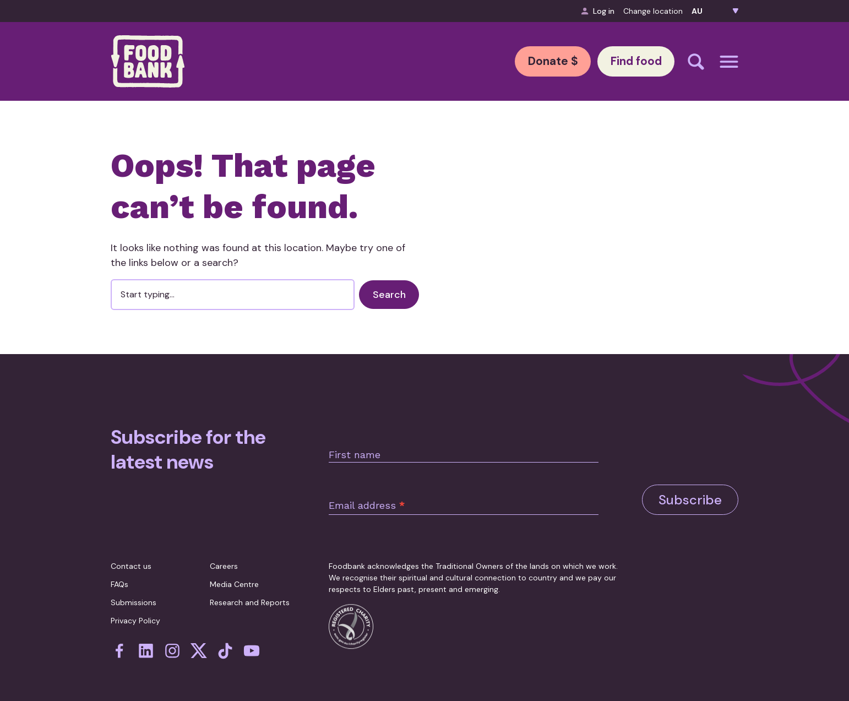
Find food (629, 61)
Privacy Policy (135, 618)
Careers (224, 563)
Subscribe (690, 484)
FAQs (119, 581)
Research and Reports (250, 600)
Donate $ (533, 61)
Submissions (133, 600)
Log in (597, 11)
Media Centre (234, 581)
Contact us (131, 563)
